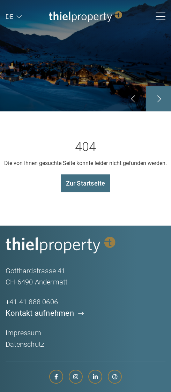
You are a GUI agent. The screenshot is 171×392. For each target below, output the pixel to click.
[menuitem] (14, 16)
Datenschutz (25, 344)
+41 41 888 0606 (32, 302)
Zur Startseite (85, 183)
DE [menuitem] (9, 17)
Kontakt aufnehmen (40, 313)
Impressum (23, 333)
